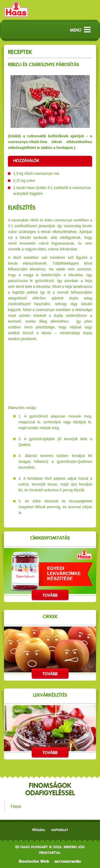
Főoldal (38, 830)
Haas (16, 806)
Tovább (50, 595)
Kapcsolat (59, 830)
